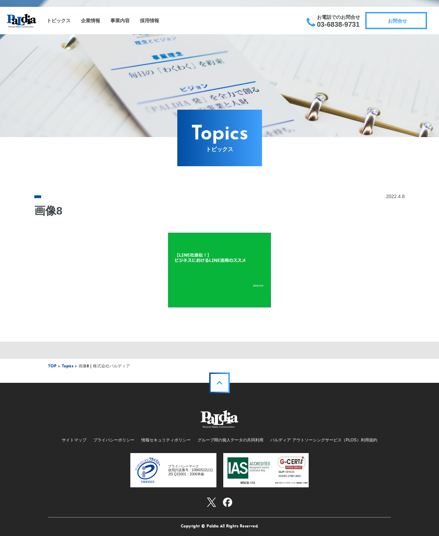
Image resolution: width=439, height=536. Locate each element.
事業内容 (120, 20)
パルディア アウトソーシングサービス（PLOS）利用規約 (323, 440)
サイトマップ (74, 440)
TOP (52, 366)
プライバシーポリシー (113, 440)
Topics (67, 366)
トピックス (59, 20)
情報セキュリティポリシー (166, 440)
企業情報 (90, 20)
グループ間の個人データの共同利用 (230, 440)
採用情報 (149, 20)
